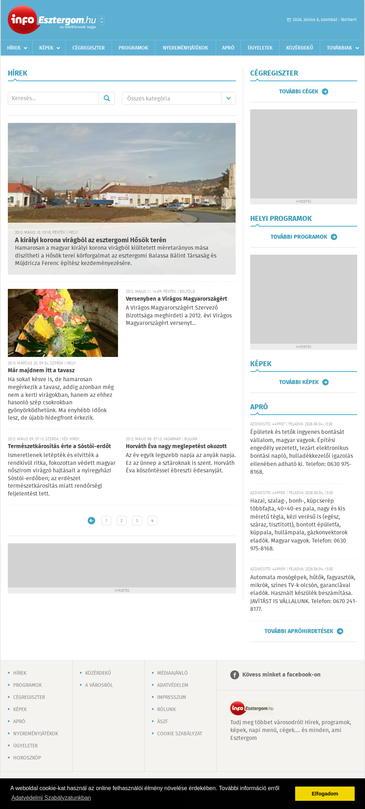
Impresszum (171, 697)
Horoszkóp (27, 758)
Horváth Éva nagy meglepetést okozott (176, 446)
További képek (299, 382)
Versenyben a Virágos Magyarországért (176, 299)
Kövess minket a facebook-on (281, 674)
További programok (299, 237)
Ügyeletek (260, 48)
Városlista (101, 20)
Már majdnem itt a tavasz (41, 370)
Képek (46, 48)
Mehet (106, 98)
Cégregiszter (88, 48)
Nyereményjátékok (185, 48)
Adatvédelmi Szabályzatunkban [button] (51, 798)
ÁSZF (162, 722)
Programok (133, 48)
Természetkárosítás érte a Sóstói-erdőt (59, 446)
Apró (228, 48)
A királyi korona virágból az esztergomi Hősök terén (90, 240)
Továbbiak (339, 48)
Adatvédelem (172, 685)
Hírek (14, 48)
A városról (99, 685)
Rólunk (166, 710)
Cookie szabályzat (179, 734)
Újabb (91, 520)
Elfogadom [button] (325, 794)
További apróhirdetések (298, 631)
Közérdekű (299, 48)
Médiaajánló (172, 673)
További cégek (298, 91)
